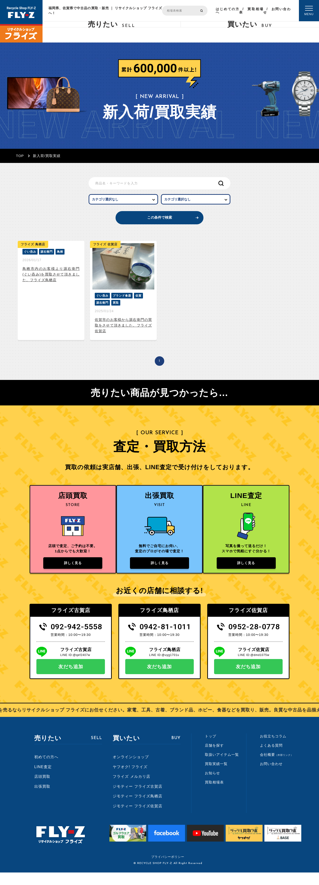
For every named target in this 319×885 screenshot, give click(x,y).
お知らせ (212, 785)
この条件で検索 (160, 223)
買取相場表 (251, 10)
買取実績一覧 (216, 776)
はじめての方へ (227, 10)
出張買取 (42, 799)
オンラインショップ (131, 769)
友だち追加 (70, 678)
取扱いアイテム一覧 (222, 767)
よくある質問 (271, 758)
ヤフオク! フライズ (130, 779)
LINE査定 (43, 779)
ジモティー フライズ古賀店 (137, 799)
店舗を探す (214, 758)
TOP (20, 156)
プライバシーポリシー (167, 869)
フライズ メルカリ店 (131, 789)
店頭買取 (42, 789)
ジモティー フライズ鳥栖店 (137, 809)
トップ (210, 748)
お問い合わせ (277, 10)
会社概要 (276, 767)
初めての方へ (46, 769)
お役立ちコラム (273, 748)
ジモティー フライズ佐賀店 (137, 818)
